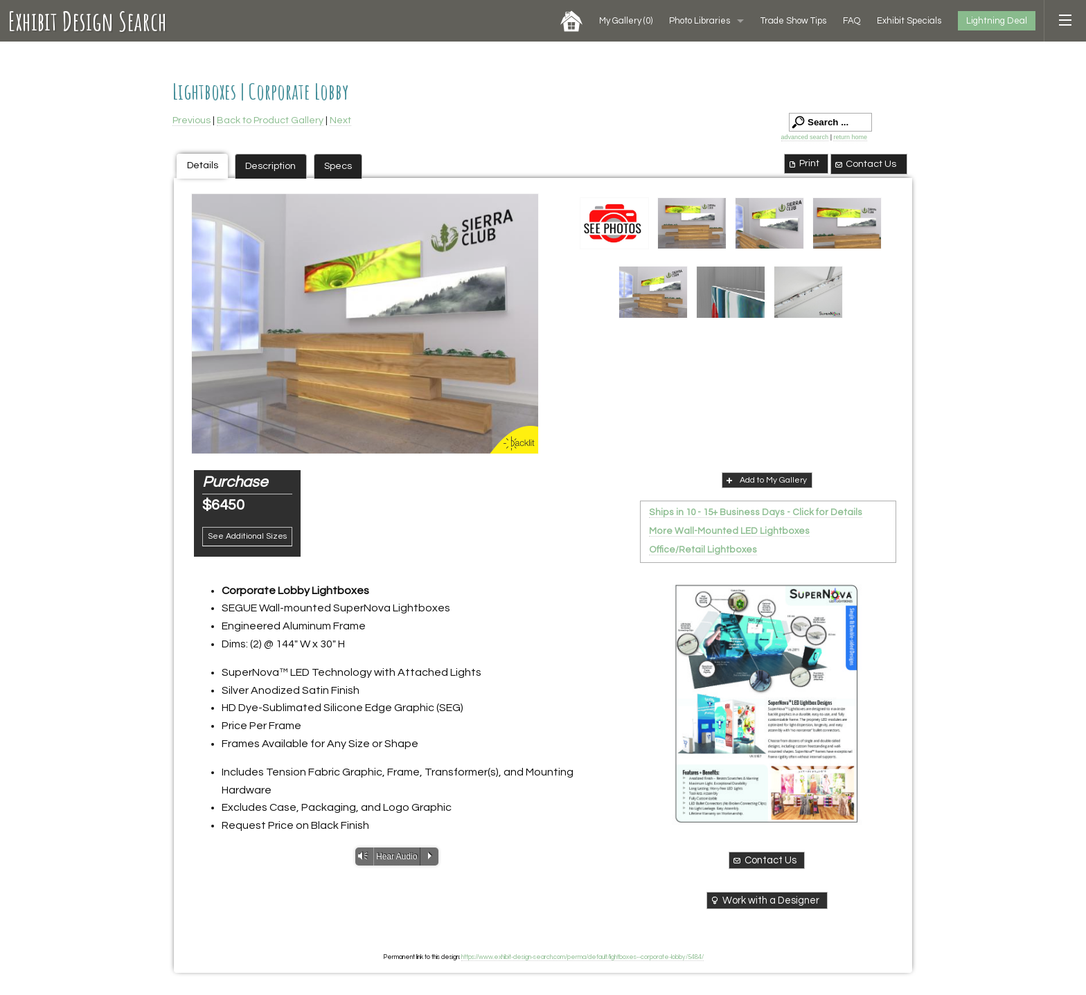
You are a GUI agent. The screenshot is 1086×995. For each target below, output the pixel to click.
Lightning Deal (996, 21)
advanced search (805, 137)
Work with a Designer (764, 900)
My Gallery (625, 21)
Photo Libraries (699, 21)
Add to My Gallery (765, 479)
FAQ (851, 21)
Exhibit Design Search (87, 20)
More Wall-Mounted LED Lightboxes (729, 531)
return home (850, 137)
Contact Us (865, 164)
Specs (338, 166)
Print (803, 163)
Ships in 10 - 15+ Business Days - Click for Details (755, 512)
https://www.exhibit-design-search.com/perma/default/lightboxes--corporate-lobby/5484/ (582, 956)
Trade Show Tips (793, 21)
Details (202, 165)
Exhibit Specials (909, 21)
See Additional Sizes (247, 536)
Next (340, 120)
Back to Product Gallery (270, 120)
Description (270, 166)
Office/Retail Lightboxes (703, 550)
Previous (191, 120)
